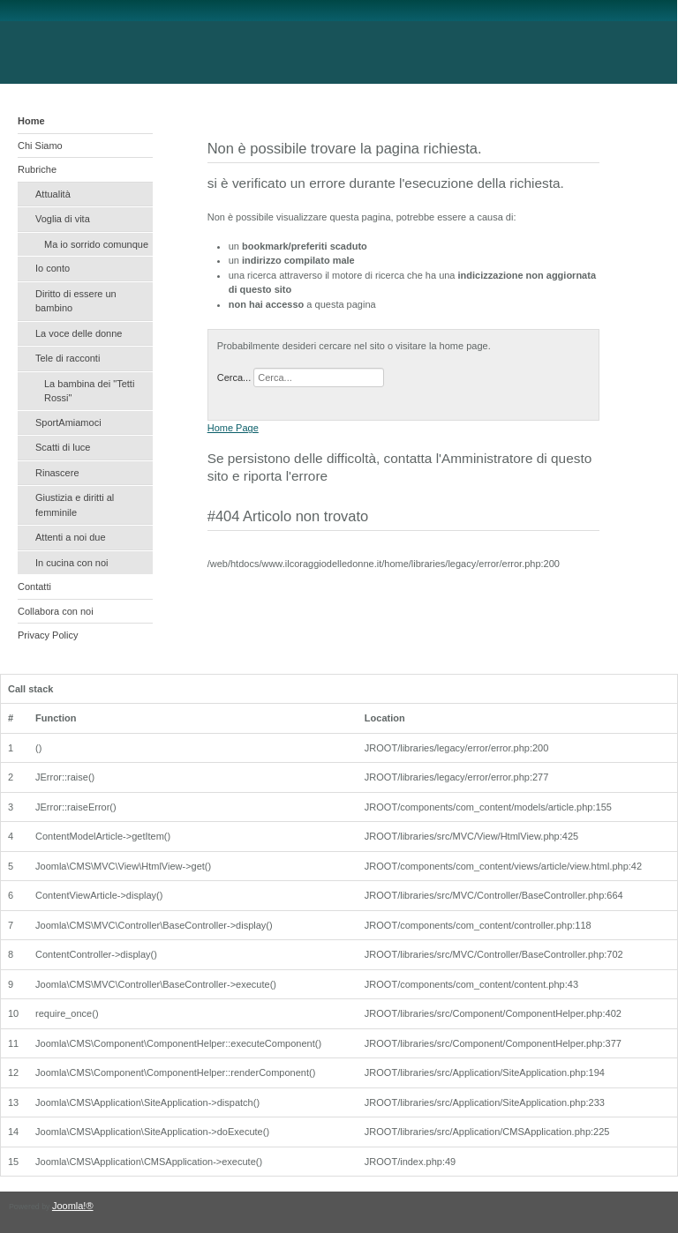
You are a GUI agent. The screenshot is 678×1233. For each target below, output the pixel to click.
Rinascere (57, 472)
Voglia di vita (62, 218)
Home (31, 121)
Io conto (52, 268)
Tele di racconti (67, 358)
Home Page (233, 427)
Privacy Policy (48, 635)
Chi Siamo (40, 145)
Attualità (53, 194)
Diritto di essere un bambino (76, 301)
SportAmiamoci (68, 422)
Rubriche (37, 169)
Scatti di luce (62, 447)
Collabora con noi (56, 611)
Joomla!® (73, 1205)
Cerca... (234, 377)
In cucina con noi (72, 562)
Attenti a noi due (70, 537)
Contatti (34, 586)
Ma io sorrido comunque (96, 244)
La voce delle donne (78, 333)
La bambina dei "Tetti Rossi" (89, 391)
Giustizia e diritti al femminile (74, 505)
